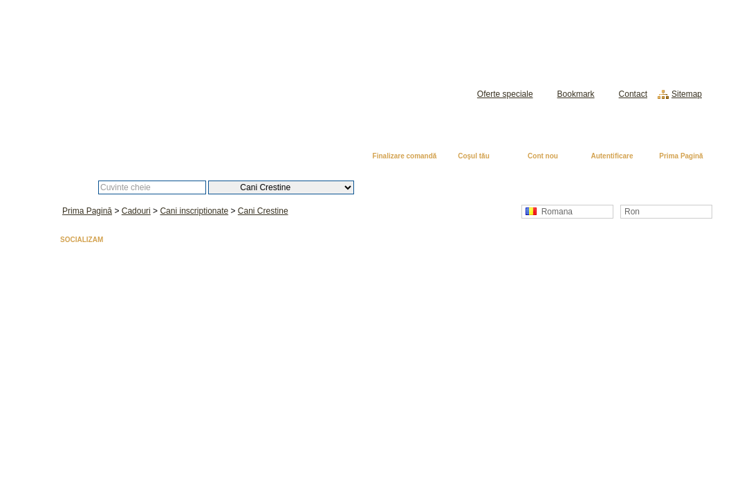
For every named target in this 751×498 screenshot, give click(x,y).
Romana (549, 211)
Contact (633, 94)
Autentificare (612, 156)
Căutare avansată (425, 187)
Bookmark (576, 94)
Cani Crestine (263, 211)
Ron (632, 211)
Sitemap (686, 94)
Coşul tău (474, 156)
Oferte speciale (505, 94)
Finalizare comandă (405, 156)
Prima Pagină (681, 156)
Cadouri (136, 211)
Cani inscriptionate (194, 211)
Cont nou (543, 156)
